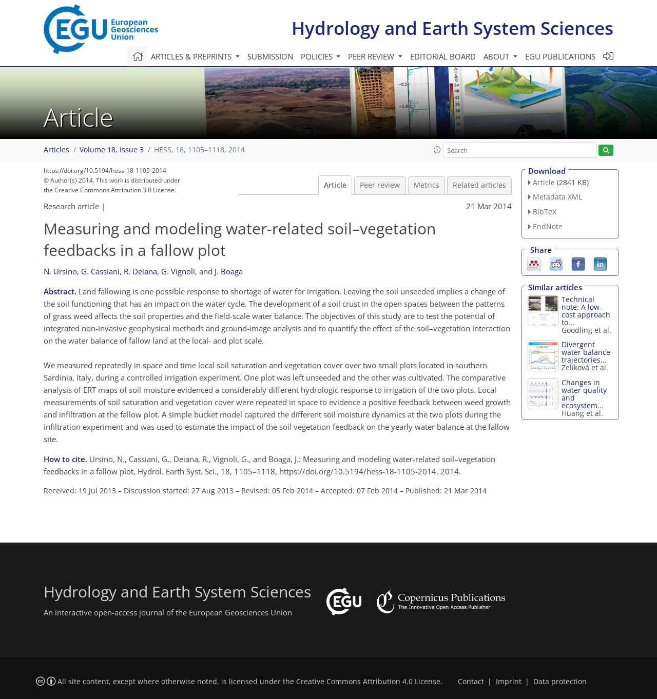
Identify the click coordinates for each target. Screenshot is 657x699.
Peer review (380, 185)
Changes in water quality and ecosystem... (584, 393)
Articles (56, 149)
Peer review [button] (372, 56)
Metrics (426, 185)
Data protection (560, 681)
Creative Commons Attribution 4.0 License (368, 681)
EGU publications (560, 56)
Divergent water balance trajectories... (586, 352)
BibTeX (544, 211)
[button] (437, 149)
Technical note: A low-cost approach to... (586, 310)
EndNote (548, 226)
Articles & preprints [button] (192, 56)
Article (335, 185)
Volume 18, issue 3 (112, 149)
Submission (270, 56)
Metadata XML (557, 197)
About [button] (497, 56)
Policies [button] (318, 56)
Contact (471, 681)
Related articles (479, 185)
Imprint (508, 681)
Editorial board (443, 56)
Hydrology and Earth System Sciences (452, 28)
